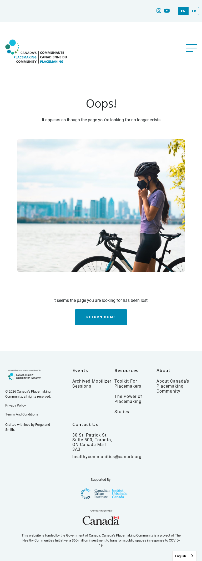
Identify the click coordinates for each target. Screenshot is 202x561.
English (180, 556)
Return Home (101, 317)
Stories (121, 411)
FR (194, 11)
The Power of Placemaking (128, 398)
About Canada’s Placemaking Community (172, 386)
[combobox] (184, 556)
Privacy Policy (15, 405)
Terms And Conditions (21, 414)
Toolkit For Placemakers (127, 383)
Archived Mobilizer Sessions (91, 383)
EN (183, 11)
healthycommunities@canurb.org (107, 456)
